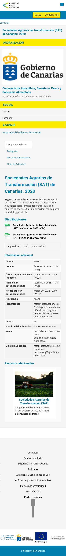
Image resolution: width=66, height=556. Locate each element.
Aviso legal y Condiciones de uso (33, 474)
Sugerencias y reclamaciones (33, 463)
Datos (37, 14)
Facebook (7, 117)
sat (25, 246)
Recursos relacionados (18, 157)
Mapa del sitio (33, 491)
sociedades (38, 246)
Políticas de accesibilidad (33, 485)
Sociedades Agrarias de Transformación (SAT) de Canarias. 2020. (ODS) (35, 236)
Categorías (12, 150)
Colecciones (52, 14)
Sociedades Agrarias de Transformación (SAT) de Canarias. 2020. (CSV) (35, 226)
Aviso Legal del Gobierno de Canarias (21, 132)
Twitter (6, 111)
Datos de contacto (33, 458)
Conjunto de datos (16, 144)
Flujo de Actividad (16, 164)
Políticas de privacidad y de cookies (33, 480)
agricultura (14, 246)
